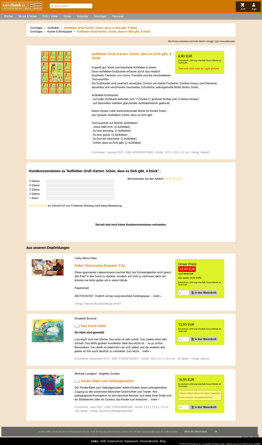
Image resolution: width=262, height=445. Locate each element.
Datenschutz (115, 441)
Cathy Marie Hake (86, 258)
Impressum (131, 441)
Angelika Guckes (109, 373)
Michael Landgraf (86, 373)
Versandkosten (227, 41)
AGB (103, 441)
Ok (215, 432)
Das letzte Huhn (93, 326)
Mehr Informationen (195, 432)
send (14, 5)
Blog (162, 441)
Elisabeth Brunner (86, 318)
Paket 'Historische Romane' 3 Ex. (100, 265)
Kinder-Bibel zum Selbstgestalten (107, 381)
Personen (118, 16)
